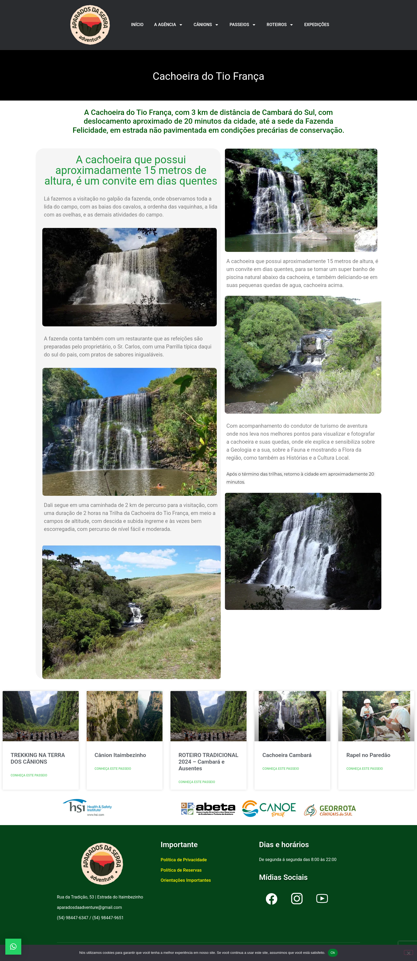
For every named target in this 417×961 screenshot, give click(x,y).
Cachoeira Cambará (287, 755)
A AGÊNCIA (168, 25)
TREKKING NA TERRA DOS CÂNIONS (38, 758)
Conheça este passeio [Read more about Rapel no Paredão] (364, 769)
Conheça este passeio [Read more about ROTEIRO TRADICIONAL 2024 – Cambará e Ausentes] (196, 782)
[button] (13, 947)
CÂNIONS (206, 25)
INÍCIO (137, 24)
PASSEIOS (243, 25)
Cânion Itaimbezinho (120, 755)
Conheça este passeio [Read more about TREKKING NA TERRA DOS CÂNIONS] (29, 775)
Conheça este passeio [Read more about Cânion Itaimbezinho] (113, 769)
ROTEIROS (280, 25)
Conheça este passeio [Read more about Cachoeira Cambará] (280, 769)
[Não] (408, 952)
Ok (333, 953)
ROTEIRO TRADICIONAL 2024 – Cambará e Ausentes (208, 762)
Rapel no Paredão (368, 755)
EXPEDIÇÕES (316, 24)
